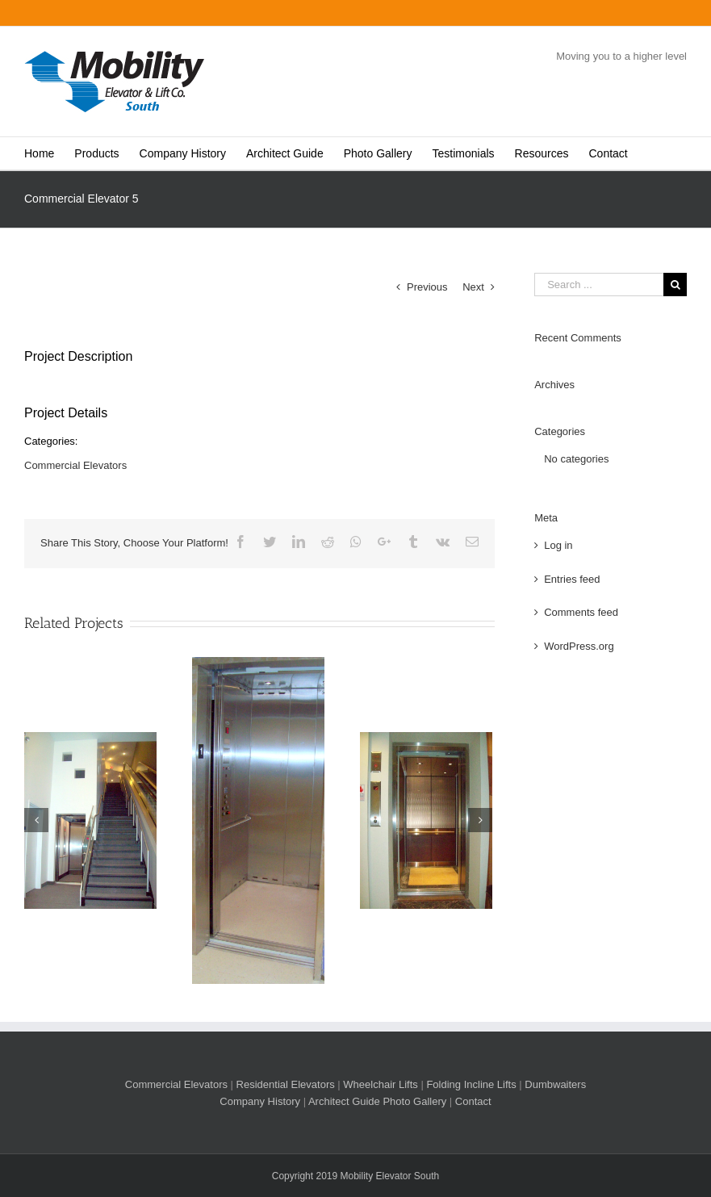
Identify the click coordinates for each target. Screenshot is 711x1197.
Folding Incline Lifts (471, 1084)
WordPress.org (578, 646)
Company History (260, 1101)
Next (473, 287)
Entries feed (572, 579)
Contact (473, 1101)
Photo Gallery (414, 1101)
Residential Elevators (285, 1084)
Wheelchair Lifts (380, 1084)
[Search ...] (598, 284)
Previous (427, 287)
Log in (558, 545)
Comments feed (581, 612)
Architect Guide (344, 1101)
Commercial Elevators (75, 465)
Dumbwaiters (555, 1084)
